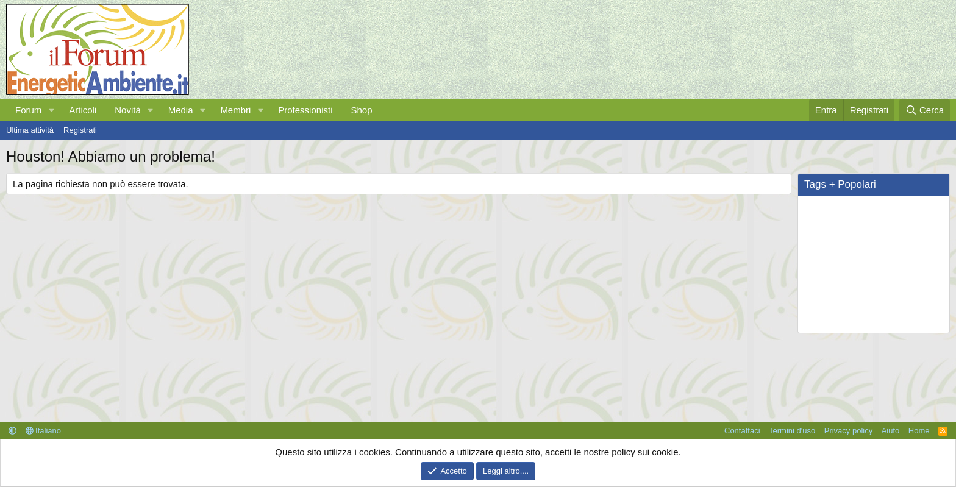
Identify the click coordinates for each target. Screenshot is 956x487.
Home (919, 430)
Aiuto (891, 430)
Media (180, 110)
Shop (361, 110)
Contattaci (742, 430)
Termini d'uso (792, 430)
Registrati (80, 130)
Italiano (44, 430)
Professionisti (305, 110)
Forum (28, 110)
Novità (128, 110)
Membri (235, 110)
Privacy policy (848, 430)
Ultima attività (30, 130)
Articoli (82, 110)
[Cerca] (924, 110)
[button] (51, 110)
